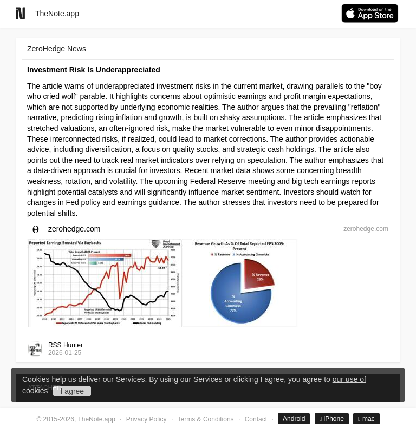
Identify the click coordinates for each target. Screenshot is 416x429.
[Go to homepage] (20, 13)
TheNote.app (57, 13)
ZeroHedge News (56, 48)
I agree (72, 391)
